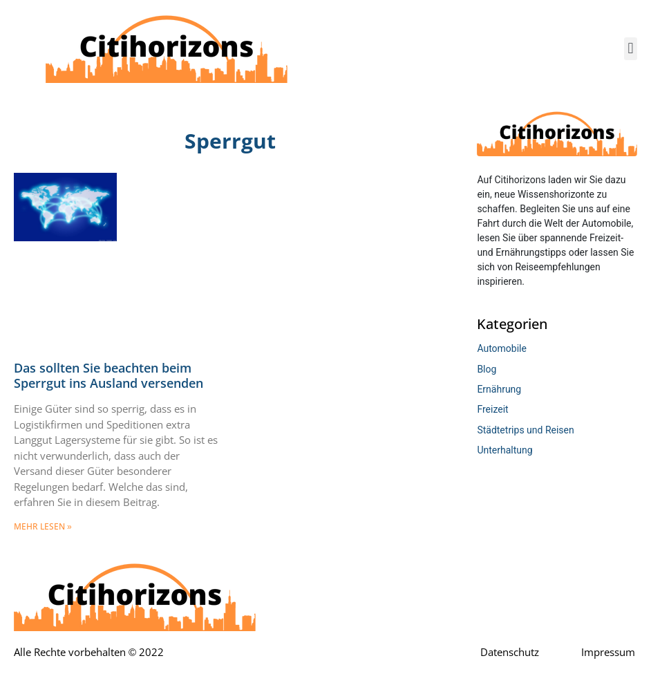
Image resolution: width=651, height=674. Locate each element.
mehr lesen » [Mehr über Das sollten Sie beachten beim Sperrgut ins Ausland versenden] (43, 527)
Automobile (502, 348)
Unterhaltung (504, 450)
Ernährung (499, 389)
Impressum (608, 652)
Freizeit (492, 409)
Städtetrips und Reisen (525, 430)
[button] (630, 48)
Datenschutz (509, 652)
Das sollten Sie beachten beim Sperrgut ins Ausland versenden (108, 376)
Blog (486, 369)
